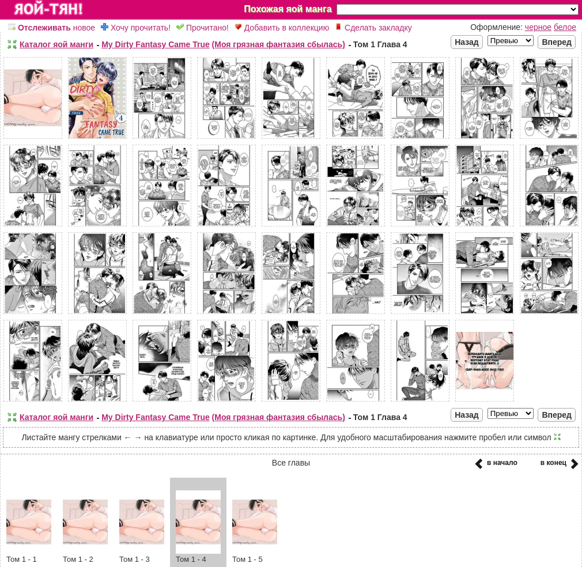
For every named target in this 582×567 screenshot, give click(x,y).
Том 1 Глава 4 (380, 44)
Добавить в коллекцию (282, 27)
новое (51, 27)
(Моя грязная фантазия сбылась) (278, 44)
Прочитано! (202, 27)
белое (565, 27)
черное (538, 27)
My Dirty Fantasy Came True (155, 44)
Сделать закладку (373, 27)
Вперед (557, 42)
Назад (467, 42)
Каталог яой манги (56, 44)
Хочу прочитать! (136, 27)
